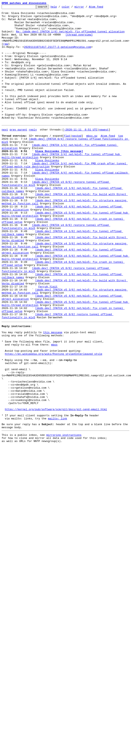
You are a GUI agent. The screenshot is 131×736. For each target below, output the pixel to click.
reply (33, 153)
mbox (54, 410)
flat (67, 161)
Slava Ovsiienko (47, 190)
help (60, 8)
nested (76, 161)
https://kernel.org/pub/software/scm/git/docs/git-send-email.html (56, 488)
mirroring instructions (63, 517)
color (72, 8)
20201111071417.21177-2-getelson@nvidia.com (57, 55)
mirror (85, 8)
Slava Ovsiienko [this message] (59, 179)
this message (52, 395)
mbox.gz (91, 161)
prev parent (18, 153)
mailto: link (57, 499)
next (5, 153)
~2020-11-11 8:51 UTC (80, 153)
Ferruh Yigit (48, 342)
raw (5, 52)
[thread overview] (79, 40)
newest (104, 153)
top (120, 161)
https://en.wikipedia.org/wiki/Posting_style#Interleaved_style (53, 421)
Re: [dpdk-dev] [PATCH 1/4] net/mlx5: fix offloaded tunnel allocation (70, 37)
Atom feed (102, 8)
